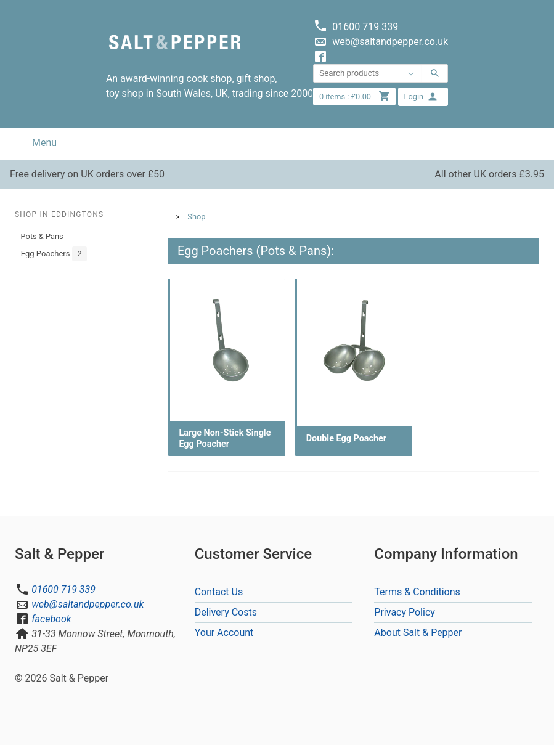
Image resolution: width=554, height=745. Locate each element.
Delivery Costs (226, 612)
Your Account (224, 632)
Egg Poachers (54, 253)
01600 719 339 (63, 589)
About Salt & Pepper (418, 632)
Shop (196, 216)
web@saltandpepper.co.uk (87, 604)
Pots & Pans (42, 236)
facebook (51, 619)
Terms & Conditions (417, 592)
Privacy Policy (404, 612)
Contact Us (219, 592)
